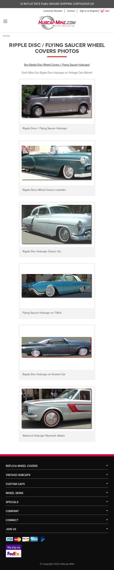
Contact (71, 11)
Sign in (83, 11)
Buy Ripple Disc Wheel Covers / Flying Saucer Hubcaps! (57, 64)
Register (94, 11)
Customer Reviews (52, 11)
